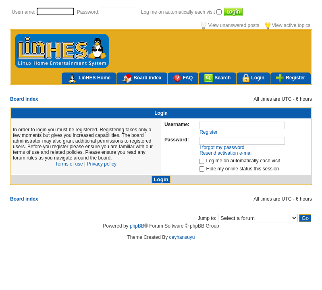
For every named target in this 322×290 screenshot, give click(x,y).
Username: (24, 12)
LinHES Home (88, 78)
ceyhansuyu (182, 237)
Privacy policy (101, 164)
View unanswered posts (230, 25)
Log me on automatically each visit (178, 12)
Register (290, 78)
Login (253, 78)
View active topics (288, 25)
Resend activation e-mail (225, 153)
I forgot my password (221, 147)
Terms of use (69, 164)
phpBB (137, 226)
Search (217, 78)
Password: (89, 12)
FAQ (183, 78)
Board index (141, 78)
